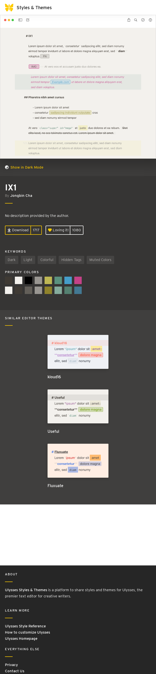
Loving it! (58, 230)
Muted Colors (100, 260)
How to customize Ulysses (27, 632)
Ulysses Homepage (21, 638)
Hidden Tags (71, 260)
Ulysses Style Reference (25, 626)
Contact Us (14, 671)
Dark (12, 260)
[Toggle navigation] (146, 7)
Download (17, 230)
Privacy (11, 665)
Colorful (46, 260)
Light (28, 260)
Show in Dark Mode (24, 167)
